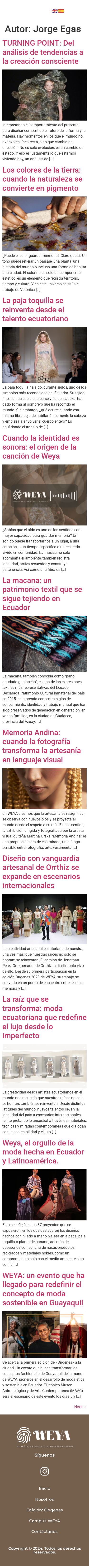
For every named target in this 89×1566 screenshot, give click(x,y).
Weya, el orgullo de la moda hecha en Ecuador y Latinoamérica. (43, 1152)
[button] (78, 10)
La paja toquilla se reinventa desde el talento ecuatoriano (35, 309)
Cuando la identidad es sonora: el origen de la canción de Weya (41, 447)
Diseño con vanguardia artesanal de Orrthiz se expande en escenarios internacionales (41, 872)
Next (80, 1407)
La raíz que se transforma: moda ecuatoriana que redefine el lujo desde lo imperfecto (44, 1017)
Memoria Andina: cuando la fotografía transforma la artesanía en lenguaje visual (41, 746)
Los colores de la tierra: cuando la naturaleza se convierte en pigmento (42, 179)
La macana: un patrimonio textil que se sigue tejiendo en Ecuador (42, 594)
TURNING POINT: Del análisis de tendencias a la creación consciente (42, 52)
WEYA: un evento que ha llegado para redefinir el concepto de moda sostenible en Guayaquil (43, 1289)
